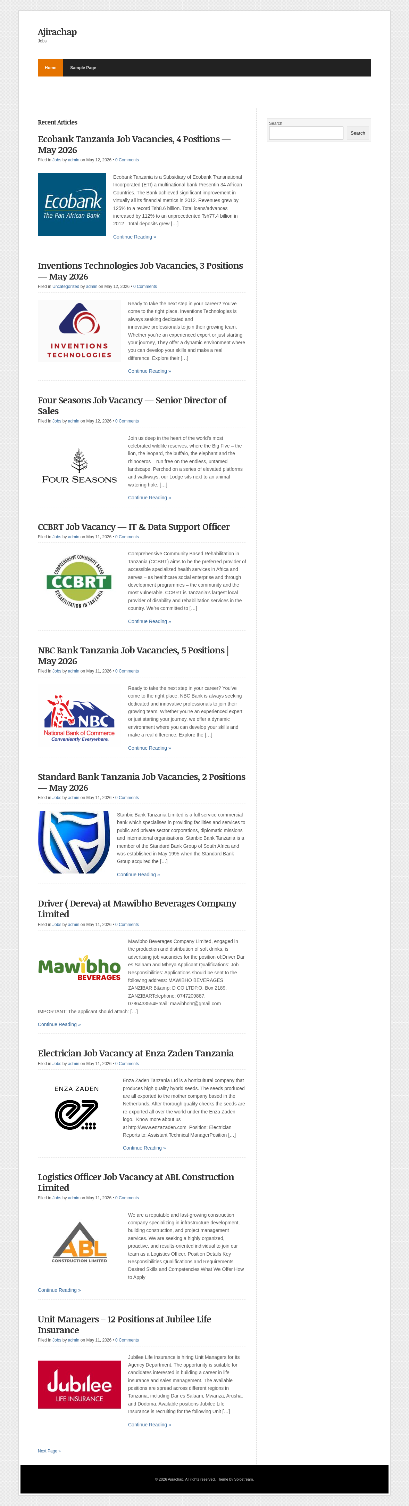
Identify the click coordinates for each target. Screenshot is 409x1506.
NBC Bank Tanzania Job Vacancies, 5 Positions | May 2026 (133, 655)
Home (50, 67)
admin (74, 160)
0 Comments (127, 160)
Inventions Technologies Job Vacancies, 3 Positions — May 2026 (140, 270)
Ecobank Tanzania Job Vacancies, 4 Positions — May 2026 (134, 144)
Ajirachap (57, 31)
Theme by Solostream (235, 1479)
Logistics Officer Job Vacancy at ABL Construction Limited (136, 1182)
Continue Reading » (134, 237)
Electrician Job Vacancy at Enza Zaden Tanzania (137, 1053)
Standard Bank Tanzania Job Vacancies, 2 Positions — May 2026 (141, 782)
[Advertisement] (164, 92)
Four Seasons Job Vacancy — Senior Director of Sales (132, 405)
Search (275, 123)
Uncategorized (65, 286)
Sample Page (83, 67)
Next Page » (49, 1451)
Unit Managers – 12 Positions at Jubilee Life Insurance (124, 1324)
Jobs (56, 160)
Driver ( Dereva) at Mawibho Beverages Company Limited (137, 908)
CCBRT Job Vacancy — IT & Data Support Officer (133, 526)
